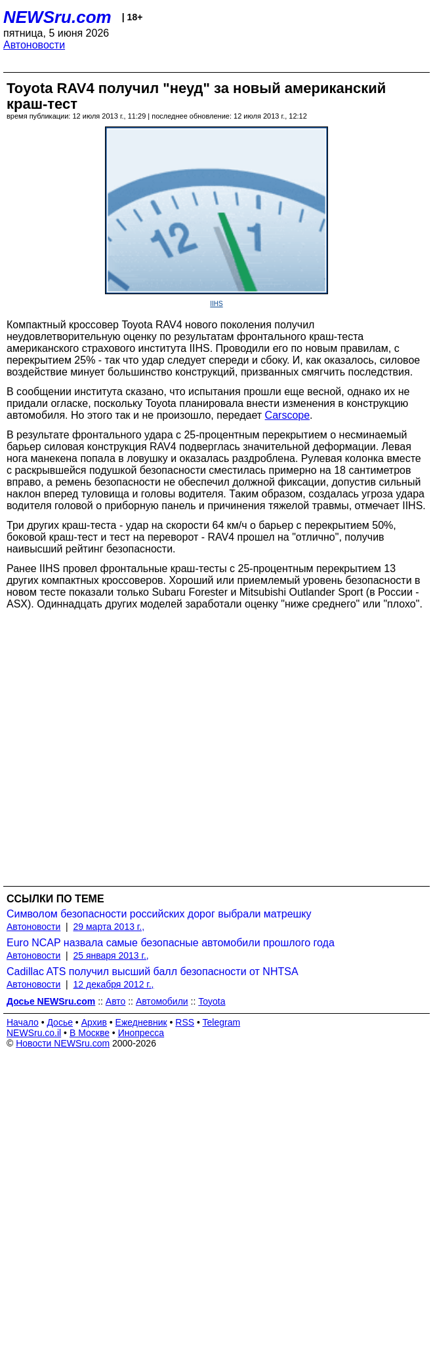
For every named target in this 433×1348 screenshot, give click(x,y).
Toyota (211, 1001)
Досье (60, 1022)
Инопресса (141, 1033)
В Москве (90, 1033)
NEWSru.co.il (34, 1033)
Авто (116, 1001)
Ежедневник (141, 1022)
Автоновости (34, 44)
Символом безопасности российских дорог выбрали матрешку (159, 913)
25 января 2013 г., (111, 955)
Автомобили (162, 1001)
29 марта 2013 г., (109, 926)
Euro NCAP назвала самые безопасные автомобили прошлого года (171, 942)
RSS (184, 1022)
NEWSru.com (57, 17)
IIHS (216, 303)
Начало (23, 1022)
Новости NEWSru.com (63, 1043)
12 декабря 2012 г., (113, 984)
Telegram (222, 1022)
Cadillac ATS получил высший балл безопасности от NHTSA (153, 971)
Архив (94, 1022)
